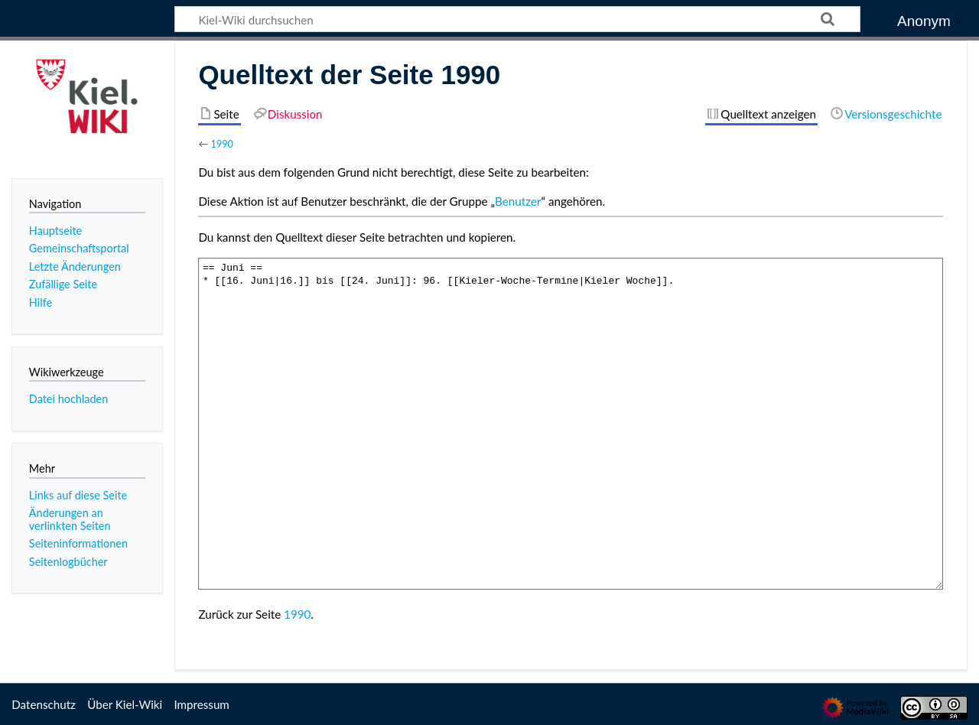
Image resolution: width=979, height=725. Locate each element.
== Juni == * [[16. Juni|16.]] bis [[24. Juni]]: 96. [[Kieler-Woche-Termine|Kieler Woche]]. (570, 423)
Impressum (201, 704)
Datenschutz (43, 704)
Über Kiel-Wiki (124, 704)
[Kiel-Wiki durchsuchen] (517, 19)
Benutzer (518, 201)
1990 (221, 144)
